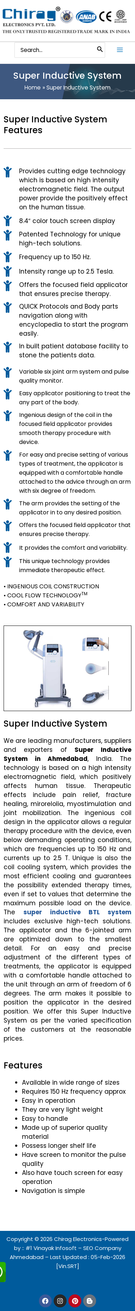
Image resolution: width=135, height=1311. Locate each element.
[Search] (100, 50)
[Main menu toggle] (120, 50)
